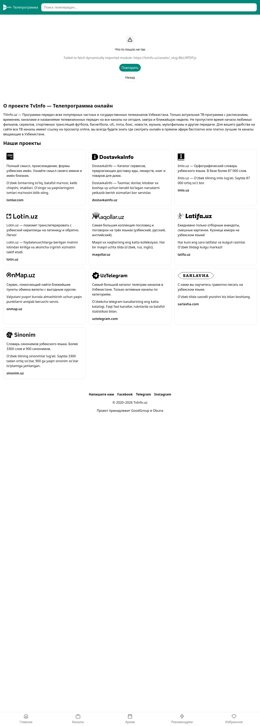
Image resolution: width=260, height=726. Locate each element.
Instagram (162, 394)
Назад (130, 77)
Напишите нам (101, 394)
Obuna (158, 410)
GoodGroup (140, 410)
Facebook (125, 394)
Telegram (143, 394)
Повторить (130, 67)
